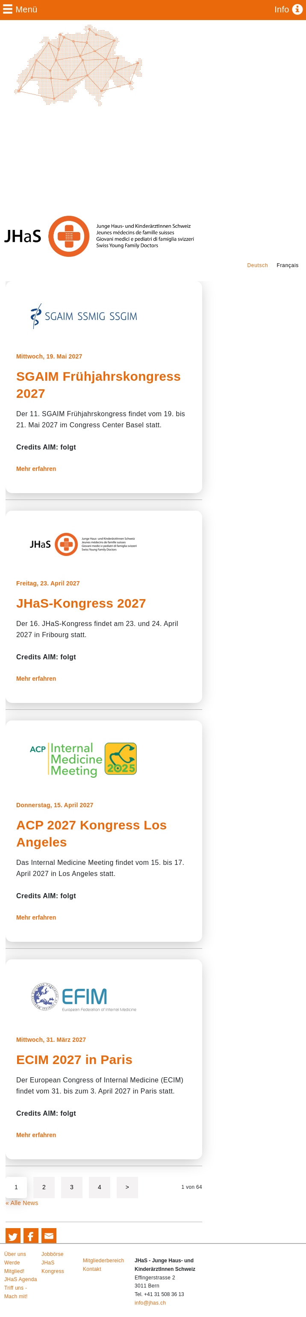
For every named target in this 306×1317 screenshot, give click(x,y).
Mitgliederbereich (103, 1261)
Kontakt (92, 1269)
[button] (13, 1235)
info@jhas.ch (150, 1303)
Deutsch (257, 265)
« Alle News (22, 1202)
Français (288, 265)
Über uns (15, 1254)
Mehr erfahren (44, 468)
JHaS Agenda (20, 1279)
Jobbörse (52, 1254)
